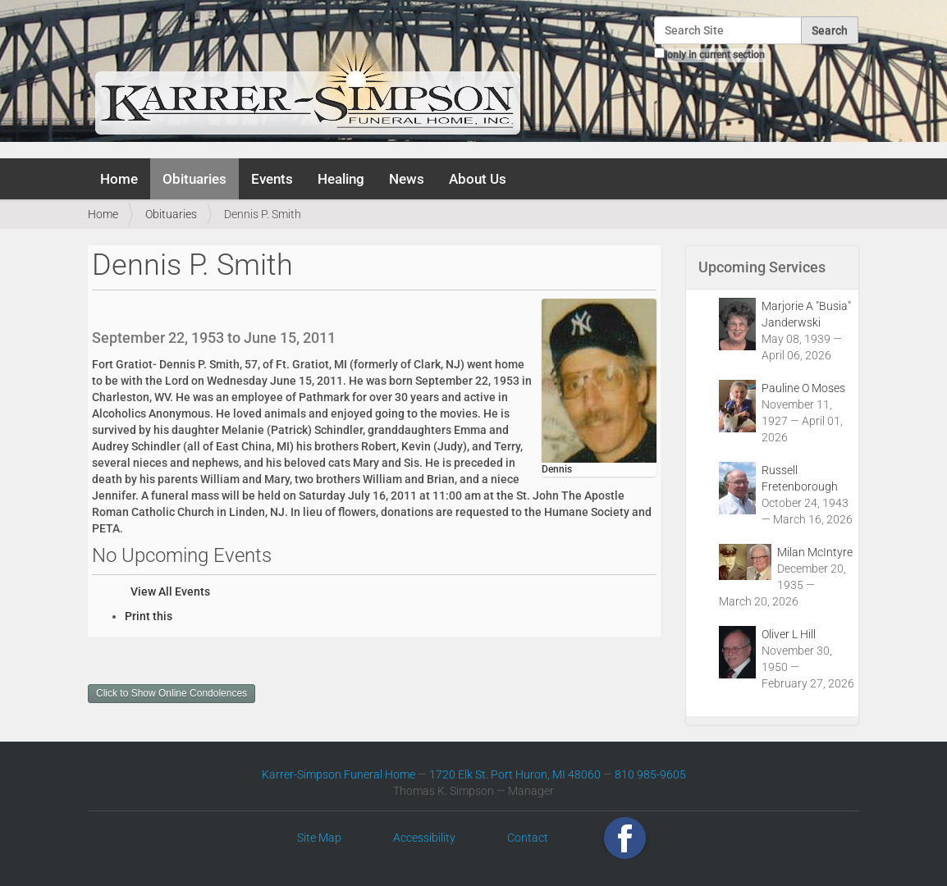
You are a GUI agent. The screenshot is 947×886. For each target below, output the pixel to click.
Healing (341, 179)
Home (119, 179)
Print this (148, 616)
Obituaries (194, 179)
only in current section (716, 55)
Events (272, 179)
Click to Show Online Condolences (171, 693)
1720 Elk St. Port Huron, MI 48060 (515, 774)
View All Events (170, 591)
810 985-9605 (650, 774)
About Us (477, 179)
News (406, 179)
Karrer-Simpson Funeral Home (338, 774)
